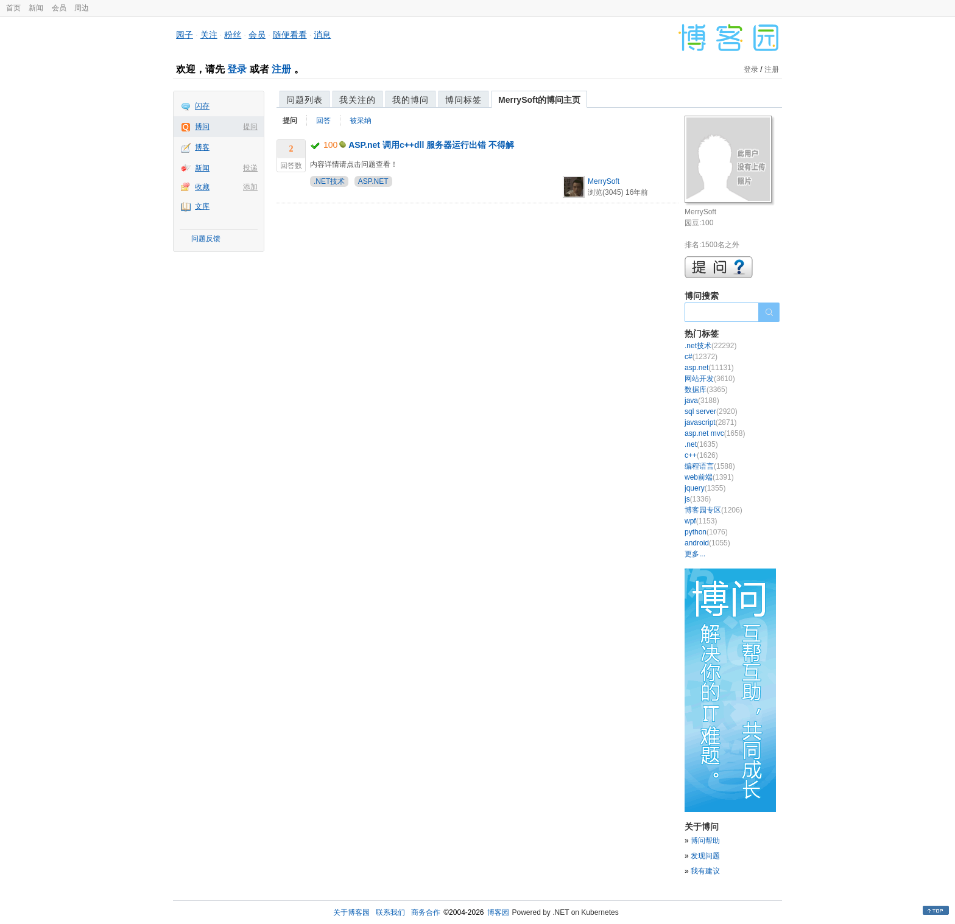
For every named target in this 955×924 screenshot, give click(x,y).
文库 (202, 206)
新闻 (36, 8)
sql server (711, 411)
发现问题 (705, 856)
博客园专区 (713, 510)
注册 (281, 69)
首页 (13, 8)
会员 (59, 8)
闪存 (202, 106)
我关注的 (357, 100)
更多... (695, 554)
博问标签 (463, 100)
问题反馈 (205, 238)
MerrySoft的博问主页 (539, 100)
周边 (81, 8)
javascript (710, 422)
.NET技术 (329, 181)
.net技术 (710, 345)
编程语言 (710, 466)
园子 (184, 35)
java (702, 400)
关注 (208, 35)
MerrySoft (603, 181)
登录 (237, 69)
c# (701, 356)
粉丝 (232, 35)
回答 (323, 120)
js (698, 499)
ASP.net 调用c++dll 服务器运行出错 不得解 (431, 145)
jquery (705, 488)
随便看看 (290, 35)
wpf (701, 521)
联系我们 (390, 912)
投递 (250, 168)
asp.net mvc (715, 433)
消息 (322, 35)
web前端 (709, 477)
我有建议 (705, 871)
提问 (250, 126)
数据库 (706, 389)
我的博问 (410, 100)
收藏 (202, 187)
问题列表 (304, 100)
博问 (202, 126)
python (706, 532)
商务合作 (425, 912)
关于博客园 (351, 912)
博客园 (498, 912)
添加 (250, 187)
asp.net (709, 367)
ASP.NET (373, 181)
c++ (701, 455)
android (707, 543)
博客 (202, 147)
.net (701, 444)
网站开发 (710, 378)
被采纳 (361, 120)
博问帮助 (705, 840)
